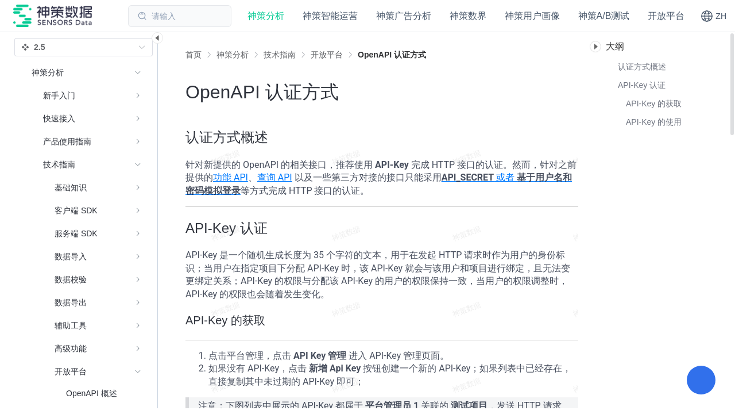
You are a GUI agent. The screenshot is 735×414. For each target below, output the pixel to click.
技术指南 (280, 54)
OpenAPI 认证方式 (392, 54)
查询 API (274, 177)
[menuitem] (86, 95)
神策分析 (232, 54)
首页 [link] (193, 55)
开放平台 (327, 54)
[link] (232, 55)
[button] (713, 16)
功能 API (230, 177)
